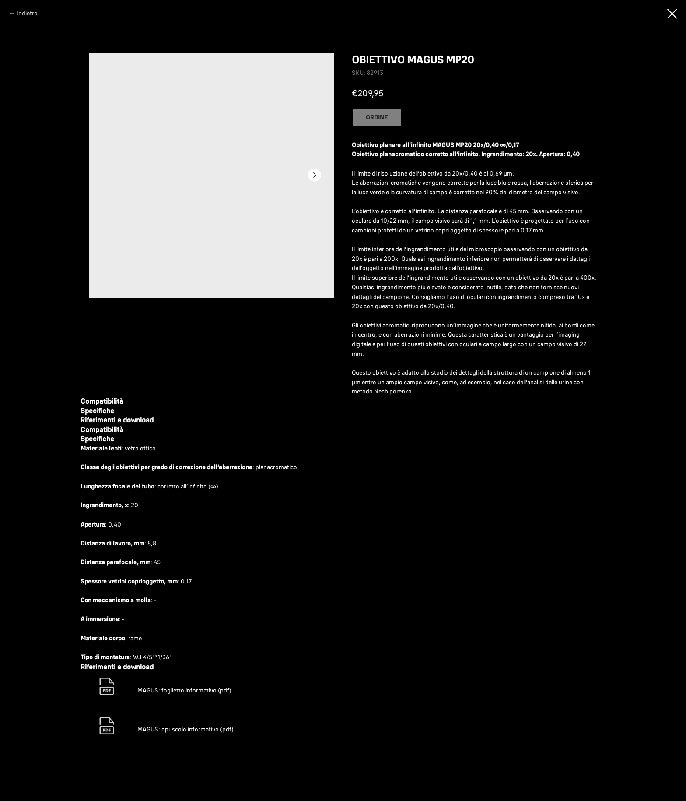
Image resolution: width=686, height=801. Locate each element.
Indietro (27, 13)
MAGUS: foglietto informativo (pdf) (184, 690)
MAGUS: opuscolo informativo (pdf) (185, 729)
